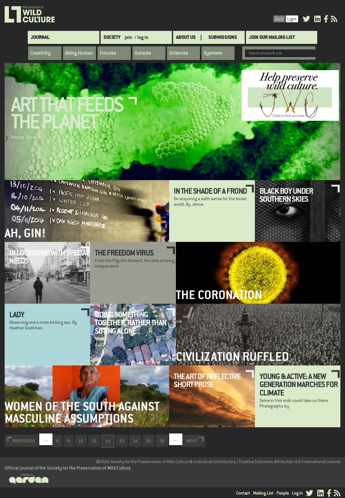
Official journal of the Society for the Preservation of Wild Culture (68, 468)
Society (111, 37)
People (282, 493)
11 (96, 440)
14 (137, 440)
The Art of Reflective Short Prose (207, 380)
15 (150, 440)
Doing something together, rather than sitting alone (130, 323)
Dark (279, 19)
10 (82, 440)
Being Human (79, 53)
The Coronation (219, 294)
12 (110, 443)
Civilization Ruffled (232, 356)
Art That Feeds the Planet (66, 114)
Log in (297, 493)
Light (292, 19)
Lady (16, 314)
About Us (186, 37)
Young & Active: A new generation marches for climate (299, 384)
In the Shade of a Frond (210, 191)
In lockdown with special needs (49, 257)
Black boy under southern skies (286, 195)
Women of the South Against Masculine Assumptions (82, 412)
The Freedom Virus (124, 253)
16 (164, 440)
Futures (108, 53)
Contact (243, 493)
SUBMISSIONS (222, 37)
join (128, 37)
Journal (40, 37)
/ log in (141, 37)
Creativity (40, 53)
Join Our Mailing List (272, 37)
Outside (143, 53)
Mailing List (263, 493)
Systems (213, 53)
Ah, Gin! (25, 233)
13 (123, 440)
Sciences (178, 53)
